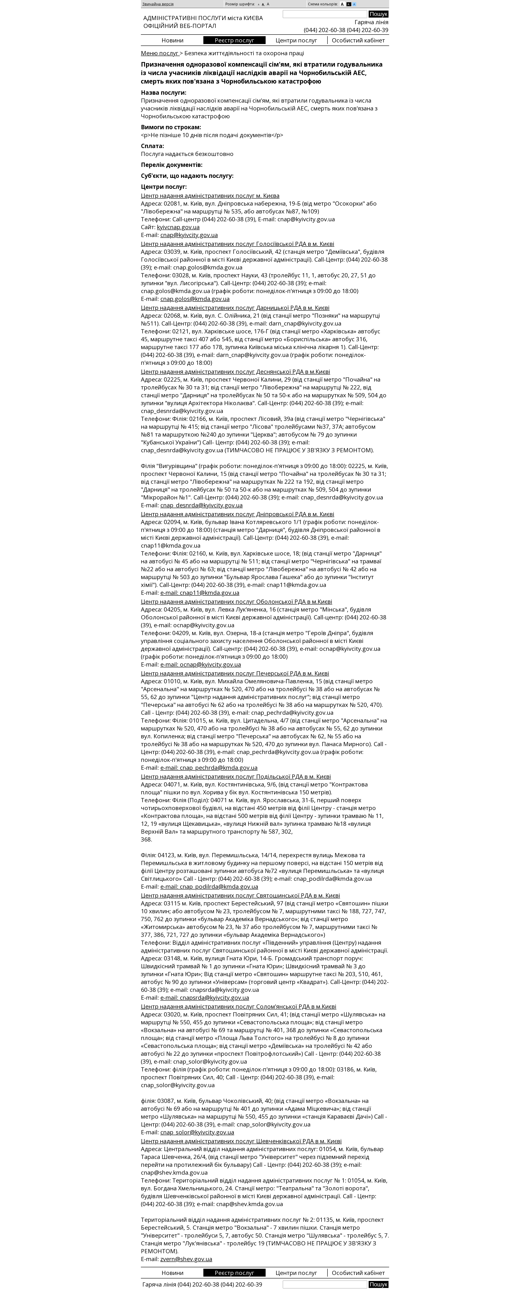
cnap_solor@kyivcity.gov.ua (197, 1132)
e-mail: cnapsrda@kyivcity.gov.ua (204, 997)
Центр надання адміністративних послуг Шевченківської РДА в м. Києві (241, 1141)
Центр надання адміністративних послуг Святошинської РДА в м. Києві (240, 895)
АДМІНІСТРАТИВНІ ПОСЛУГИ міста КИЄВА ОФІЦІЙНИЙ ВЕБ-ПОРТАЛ (203, 22)
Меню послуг (160, 53)
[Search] (325, 14)
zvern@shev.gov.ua (186, 1259)
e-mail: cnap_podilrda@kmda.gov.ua (209, 886)
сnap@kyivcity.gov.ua (189, 235)
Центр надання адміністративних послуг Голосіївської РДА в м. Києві (237, 244)
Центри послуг (296, 40)
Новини (172, 40)
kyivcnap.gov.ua (178, 227)
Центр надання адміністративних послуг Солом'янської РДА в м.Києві (238, 1006)
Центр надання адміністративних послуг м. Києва (210, 195)
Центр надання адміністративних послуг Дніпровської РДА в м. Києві (237, 514)
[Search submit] (379, 14)
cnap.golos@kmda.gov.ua (195, 299)
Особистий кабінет (358, 40)
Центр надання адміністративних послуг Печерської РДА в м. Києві (235, 673)
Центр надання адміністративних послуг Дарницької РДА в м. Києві (235, 307)
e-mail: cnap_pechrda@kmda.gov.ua (209, 767)
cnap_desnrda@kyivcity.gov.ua (201, 505)
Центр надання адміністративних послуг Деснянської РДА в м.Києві (235, 371)
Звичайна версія (158, 3)
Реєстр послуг (234, 40)
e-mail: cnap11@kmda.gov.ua (199, 592)
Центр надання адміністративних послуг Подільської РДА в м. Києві (236, 776)
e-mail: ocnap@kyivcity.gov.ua (200, 664)
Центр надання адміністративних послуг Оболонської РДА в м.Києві (236, 601)
